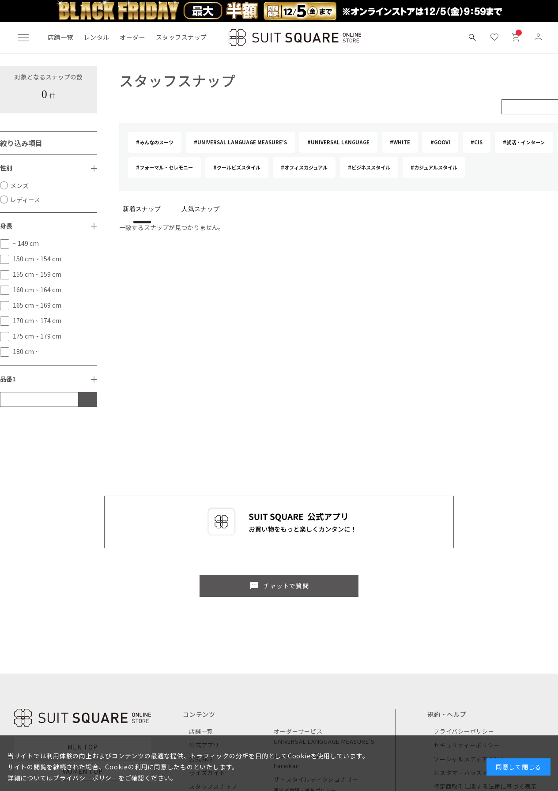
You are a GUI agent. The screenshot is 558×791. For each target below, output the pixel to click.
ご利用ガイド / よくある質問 (473, 675)
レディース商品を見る (46, 689)
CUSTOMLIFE (292, 689)
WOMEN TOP (83, 646)
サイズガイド (207, 648)
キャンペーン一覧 (213, 675)
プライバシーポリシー (464, 606)
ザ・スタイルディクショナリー (316, 654)
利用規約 (446, 689)
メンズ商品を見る (40, 670)
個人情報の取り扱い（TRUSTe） (478, 703)
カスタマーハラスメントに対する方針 (485, 648)
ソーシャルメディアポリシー (473, 633)
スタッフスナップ (181, 37)
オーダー (132, 37)
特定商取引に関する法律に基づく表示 (485, 661)
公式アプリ (204, 620)
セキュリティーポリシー (467, 620)
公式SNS (201, 633)
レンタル (96, 37)
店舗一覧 (60, 37)
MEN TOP (82, 622)
